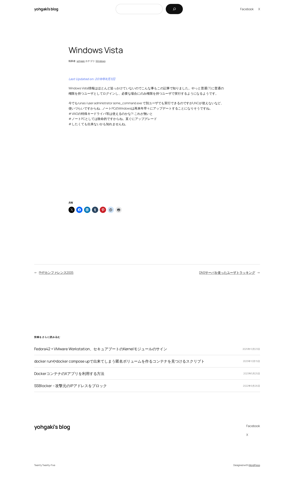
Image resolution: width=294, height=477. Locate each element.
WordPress (254, 465)
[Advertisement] (147, 168)
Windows (100, 61)
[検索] (174, 9)
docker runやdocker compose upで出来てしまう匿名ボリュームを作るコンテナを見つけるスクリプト (119, 361)
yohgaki (81, 61)
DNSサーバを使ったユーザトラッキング (227, 272)
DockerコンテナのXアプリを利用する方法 (69, 373)
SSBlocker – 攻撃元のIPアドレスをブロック (70, 386)
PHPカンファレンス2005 (56, 272)
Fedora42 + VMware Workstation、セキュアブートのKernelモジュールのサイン (100, 349)
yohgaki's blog (46, 9)
